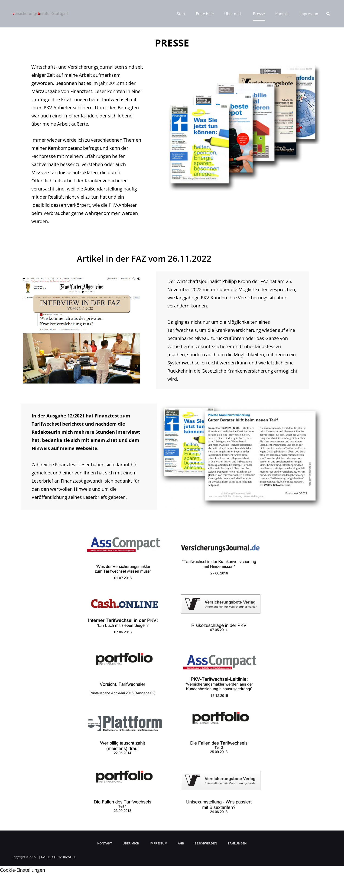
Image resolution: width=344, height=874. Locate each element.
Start (181, 13)
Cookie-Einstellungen (22, 870)
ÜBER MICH (131, 843)
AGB (181, 843)
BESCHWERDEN (206, 843)
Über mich (233, 13)
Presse (259, 13)
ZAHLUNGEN (237, 843)
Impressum (309, 13)
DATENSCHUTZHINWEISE (58, 857)
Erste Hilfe (205, 13)
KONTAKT (104, 843)
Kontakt (282, 13)
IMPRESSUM (158, 843)
